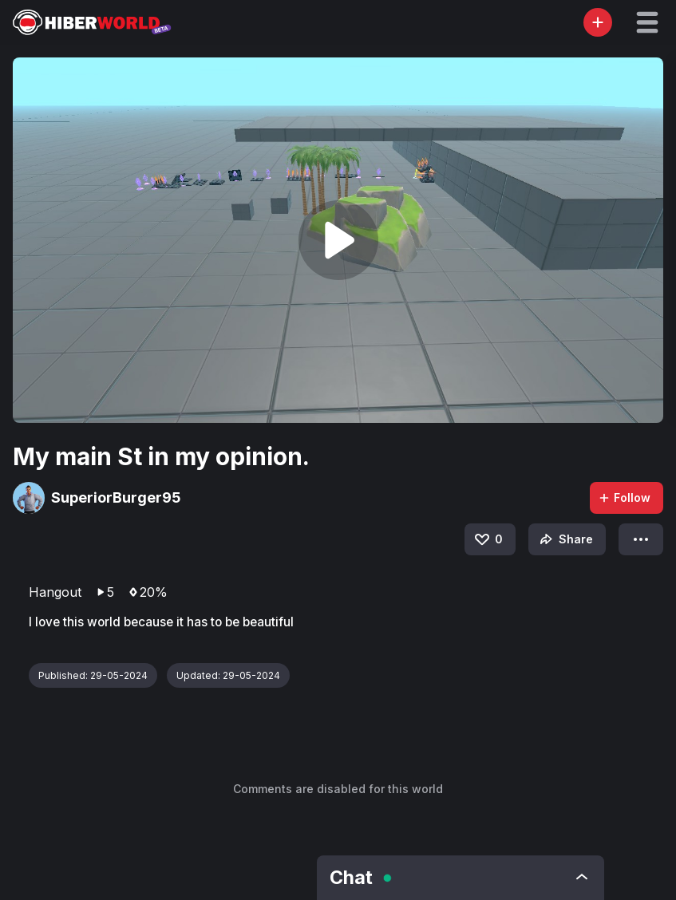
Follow (624, 497)
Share (564, 539)
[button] (647, 22)
